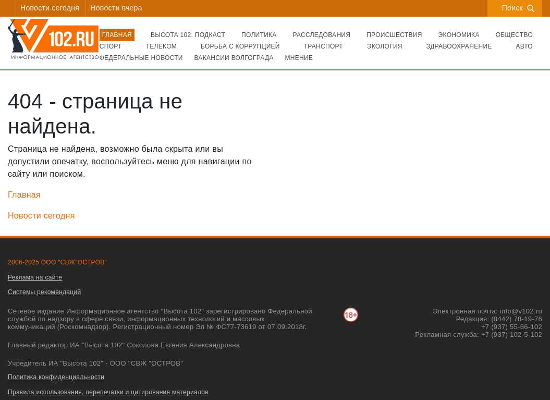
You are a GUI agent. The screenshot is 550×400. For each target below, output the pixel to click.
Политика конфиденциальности (56, 377)
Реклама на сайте (35, 277)
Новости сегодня (49, 8)
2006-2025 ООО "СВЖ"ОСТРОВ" (57, 262)
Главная (24, 194)
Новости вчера (116, 8)
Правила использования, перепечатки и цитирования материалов (108, 392)
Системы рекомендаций (44, 292)
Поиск (518, 8)
